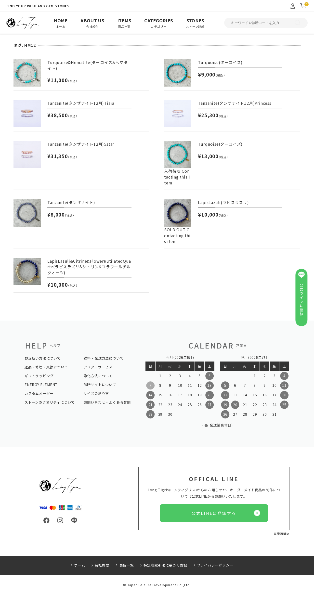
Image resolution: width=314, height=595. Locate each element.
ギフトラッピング (39, 375)
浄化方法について (98, 375)
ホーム (79, 565)
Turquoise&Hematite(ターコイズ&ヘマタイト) (87, 65)
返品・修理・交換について (46, 366)
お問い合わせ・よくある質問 (107, 402)
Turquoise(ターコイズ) (220, 62)
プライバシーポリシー (215, 565)
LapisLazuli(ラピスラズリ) (223, 202)
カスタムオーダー (39, 393)
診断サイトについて (100, 384)
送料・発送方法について (104, 358)
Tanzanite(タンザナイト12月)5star (80, 144)
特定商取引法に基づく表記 (165, 565)
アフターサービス (98, 366)
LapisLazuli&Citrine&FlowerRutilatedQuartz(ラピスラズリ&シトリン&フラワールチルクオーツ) (89, 267)
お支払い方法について (43, 358)
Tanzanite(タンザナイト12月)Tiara (80, 103)
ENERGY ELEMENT (41, 384)
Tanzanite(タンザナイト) (71, 202)
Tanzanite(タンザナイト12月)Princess (234, 103)
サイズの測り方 (96, 393)
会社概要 (102, 565)
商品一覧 (126, 565)
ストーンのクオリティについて (50, 402)
